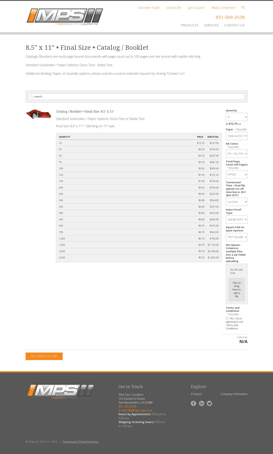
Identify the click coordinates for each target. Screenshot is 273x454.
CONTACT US (234, 25)
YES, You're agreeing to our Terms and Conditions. (234, 323)
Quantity (231, 110)
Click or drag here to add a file (237, 289)
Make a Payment (223, 8)
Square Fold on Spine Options (235, 229)
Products (196, 394)
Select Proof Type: (233, 211)
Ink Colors (232, 143)
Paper (230, 129)
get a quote (196, 8)
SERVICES (211, 25)
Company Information (234, 394)
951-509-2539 (230, 17)
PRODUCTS (189, 25)
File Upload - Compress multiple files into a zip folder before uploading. (236, 253)
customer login (149, 8)
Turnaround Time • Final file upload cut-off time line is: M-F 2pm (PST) (236, 189)
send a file (174, 8)
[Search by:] (137, 96)
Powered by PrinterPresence (81, 442)
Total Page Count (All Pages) (237, 163)
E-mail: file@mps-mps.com (135, 410)
